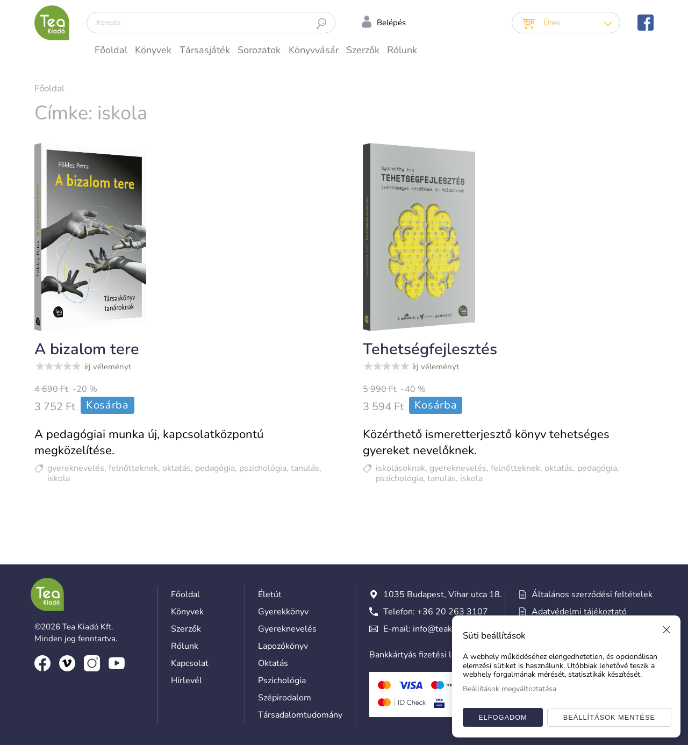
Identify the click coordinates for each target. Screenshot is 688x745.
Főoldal (111, 50)
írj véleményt (107, 366)
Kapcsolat (190, 663)
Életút (270, 594)
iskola (58, 478)
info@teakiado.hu (446, 629)
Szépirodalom (284, 698)
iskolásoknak (400, 468)
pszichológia (262, 468)
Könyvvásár (314, 50)
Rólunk (402, 50)
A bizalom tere (86, 349)
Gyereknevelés (287, 629)
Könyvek (153, 50)
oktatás (176, 468)
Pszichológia (282, 680)
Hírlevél (186, 680)
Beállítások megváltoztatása (509, 689)
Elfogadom (502, 717)
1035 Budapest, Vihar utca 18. (435, 594)
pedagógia (215, 468)
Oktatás (273, 663)
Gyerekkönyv (283, 612)
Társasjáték (205, 50)
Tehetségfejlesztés (430, 349)
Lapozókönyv (283, 646)
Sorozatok (259, 50)
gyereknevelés (75, 468)
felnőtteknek (133, 468)
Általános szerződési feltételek (585, 594)
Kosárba (107, 405)
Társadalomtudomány (300, 715)
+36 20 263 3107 (452, 612)
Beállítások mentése (609, 717)
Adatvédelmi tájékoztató (572, 612)
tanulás (305, 468)
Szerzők (362, 50)
